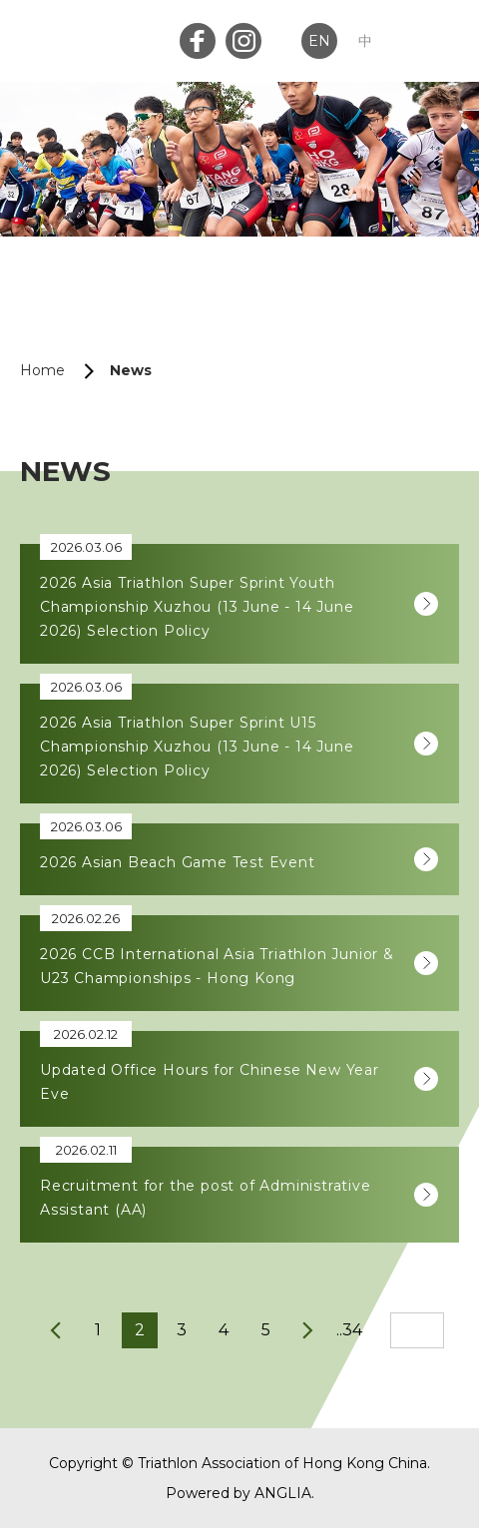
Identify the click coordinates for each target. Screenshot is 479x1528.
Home (42, 370)
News (131, 370)
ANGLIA (282, 1493)
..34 (349, 1329)
